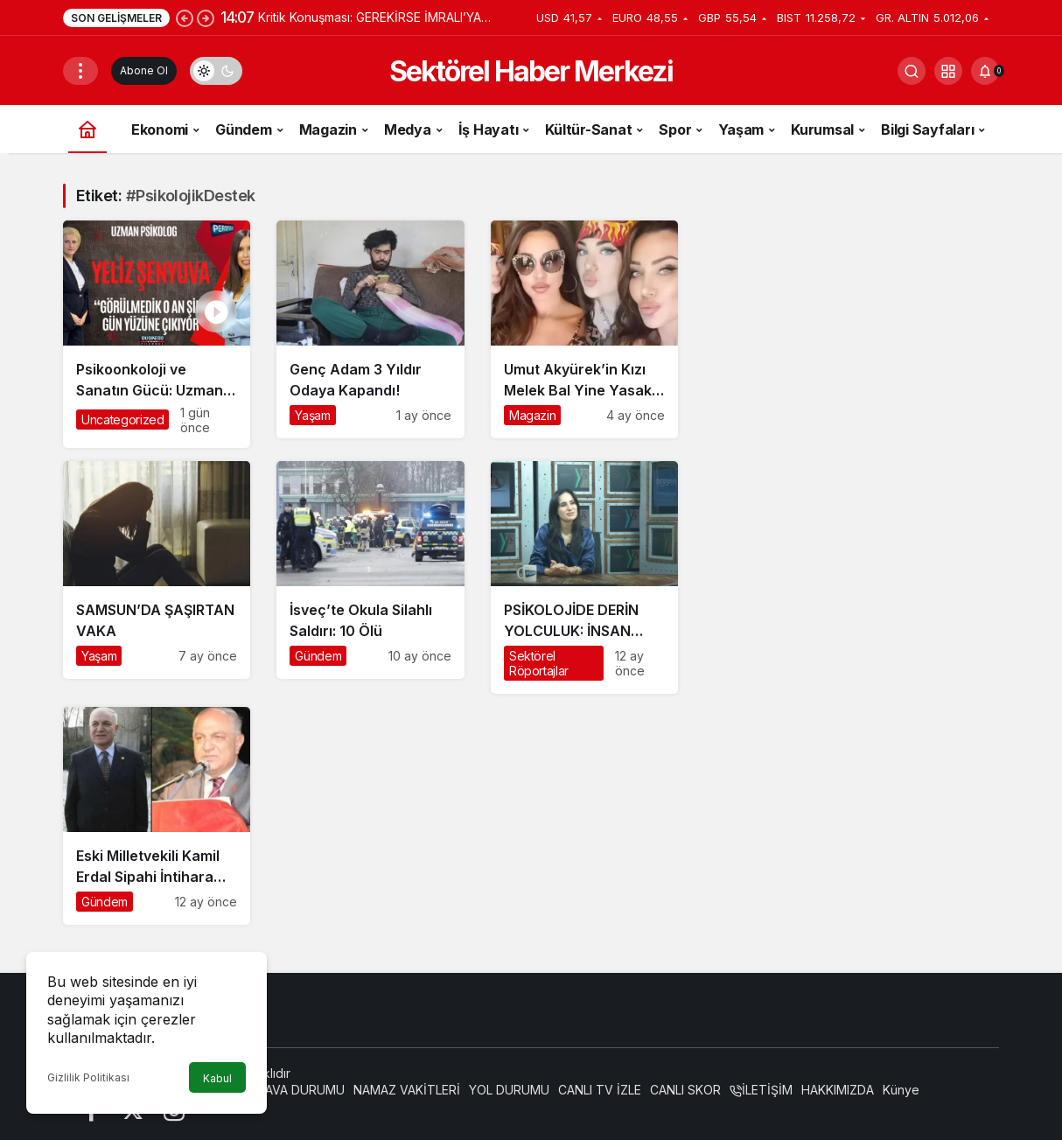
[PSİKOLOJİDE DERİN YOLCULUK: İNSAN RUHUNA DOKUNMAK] (584, 577)
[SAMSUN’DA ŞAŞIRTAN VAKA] (156, 570)
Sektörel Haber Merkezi (531, 71)
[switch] (216, 71)
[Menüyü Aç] (80, 71)
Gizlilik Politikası (88, 1077)
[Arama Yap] (912, 71)
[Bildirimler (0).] (985, 71)
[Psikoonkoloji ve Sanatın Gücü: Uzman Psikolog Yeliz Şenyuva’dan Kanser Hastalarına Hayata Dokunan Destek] (156, 334)
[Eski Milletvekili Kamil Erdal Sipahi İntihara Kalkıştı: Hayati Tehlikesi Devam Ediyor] (156, 816)
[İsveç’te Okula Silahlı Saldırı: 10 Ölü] (370, 570)
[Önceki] (184, 17)
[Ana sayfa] (87, 129)
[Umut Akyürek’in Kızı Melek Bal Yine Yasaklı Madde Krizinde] (584, 329)
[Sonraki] (205, 17)
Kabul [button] (217, 1078)
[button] (948, 71)
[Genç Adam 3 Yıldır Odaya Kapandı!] (370, 329)
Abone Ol (144, 70)
